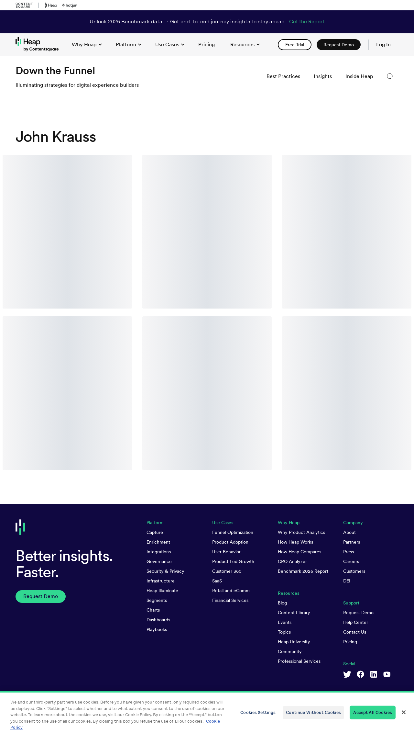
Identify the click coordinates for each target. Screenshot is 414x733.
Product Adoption (230, 542)
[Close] (404, 715)
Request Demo (358, 612)
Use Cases (169, 44)
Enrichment (158, 542)
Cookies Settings (258, 715)
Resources (245, 44)
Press (348, 551)
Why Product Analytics (301, 532)
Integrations (159, 551)
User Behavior (226, 551)
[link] (207, 44)
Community (290, 651)
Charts (153, 610)
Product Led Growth (233, 561)
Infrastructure (161, 580)
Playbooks (157, 629)
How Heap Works (295, 542)
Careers (351, 561)
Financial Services (230, 600)
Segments (157, 600)
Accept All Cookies (372, 715)
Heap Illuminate (162, 590)
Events (284, 622)
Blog (282, 602)
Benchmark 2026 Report (303, 571)
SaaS (217, 580)
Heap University (294, 641)
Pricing (350, 641)
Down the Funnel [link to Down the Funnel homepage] (55, 70)
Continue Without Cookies (313, 715)
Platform (128, 44)
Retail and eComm (231, 590)
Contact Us (354, 632)
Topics (284, 632)
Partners (351, 542)
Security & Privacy (165, 571)
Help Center (355, 622)
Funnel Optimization (232, 532)
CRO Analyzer (292, 561)
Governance (159, 561)
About (349, 532)
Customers (354, 571)
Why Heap (87, 44)
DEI (346, 580)
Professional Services (299, 661)
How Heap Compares (299, 551)
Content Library (294, 612)
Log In (383, 44)
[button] (390, 76)
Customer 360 (227, 571)
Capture (155, 532)
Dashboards (158, 619)
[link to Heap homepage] (40, 44)
